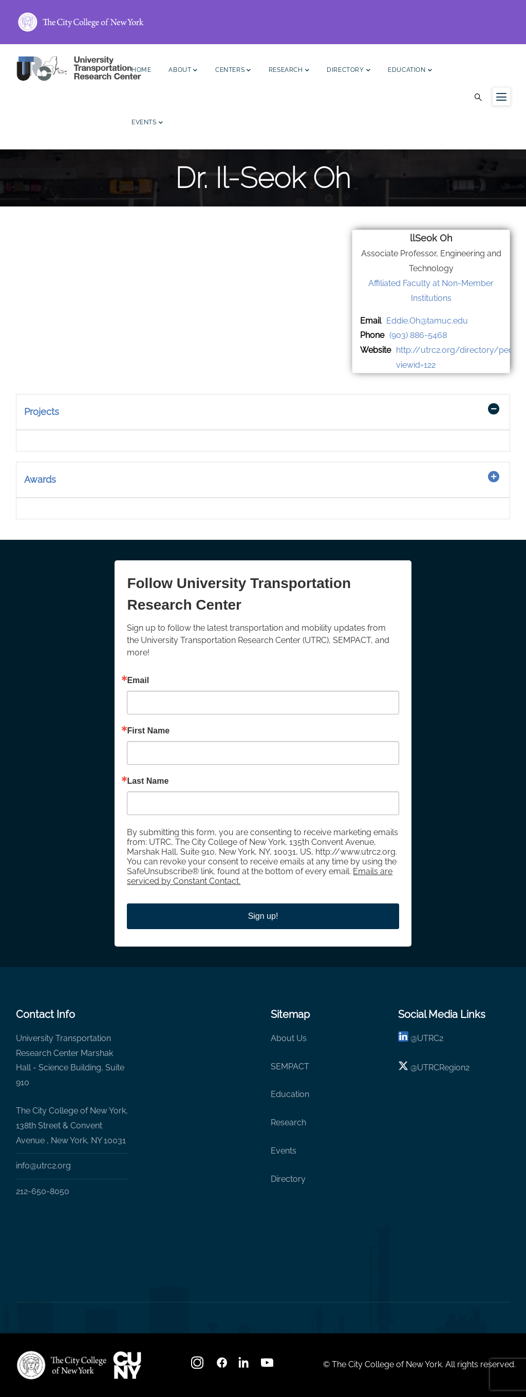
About (183, 71)
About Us (289, 1038)
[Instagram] (198, 1366)
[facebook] (222, 1366)
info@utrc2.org (43, 1166)
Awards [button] (40, 479)
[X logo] (403, 1067)
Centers (233, 71)
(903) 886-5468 (418, 335)
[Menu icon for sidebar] (501, 96)
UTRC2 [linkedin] (430, 1038)
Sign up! (263, 916)
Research (289, 71)
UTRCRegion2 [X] (443, 1067)
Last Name (147, 781)
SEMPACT (290, 1066)
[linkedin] (403, 1038)
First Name (148, 731)
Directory (348, 71)
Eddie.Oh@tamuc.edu (427, 321)
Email (138, 680)
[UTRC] (61, 1365)
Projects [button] (41, 411)
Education (410, 71)
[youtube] (268, 1366)
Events (147, 123)
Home (141, 69)
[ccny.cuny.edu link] (263, 22)
